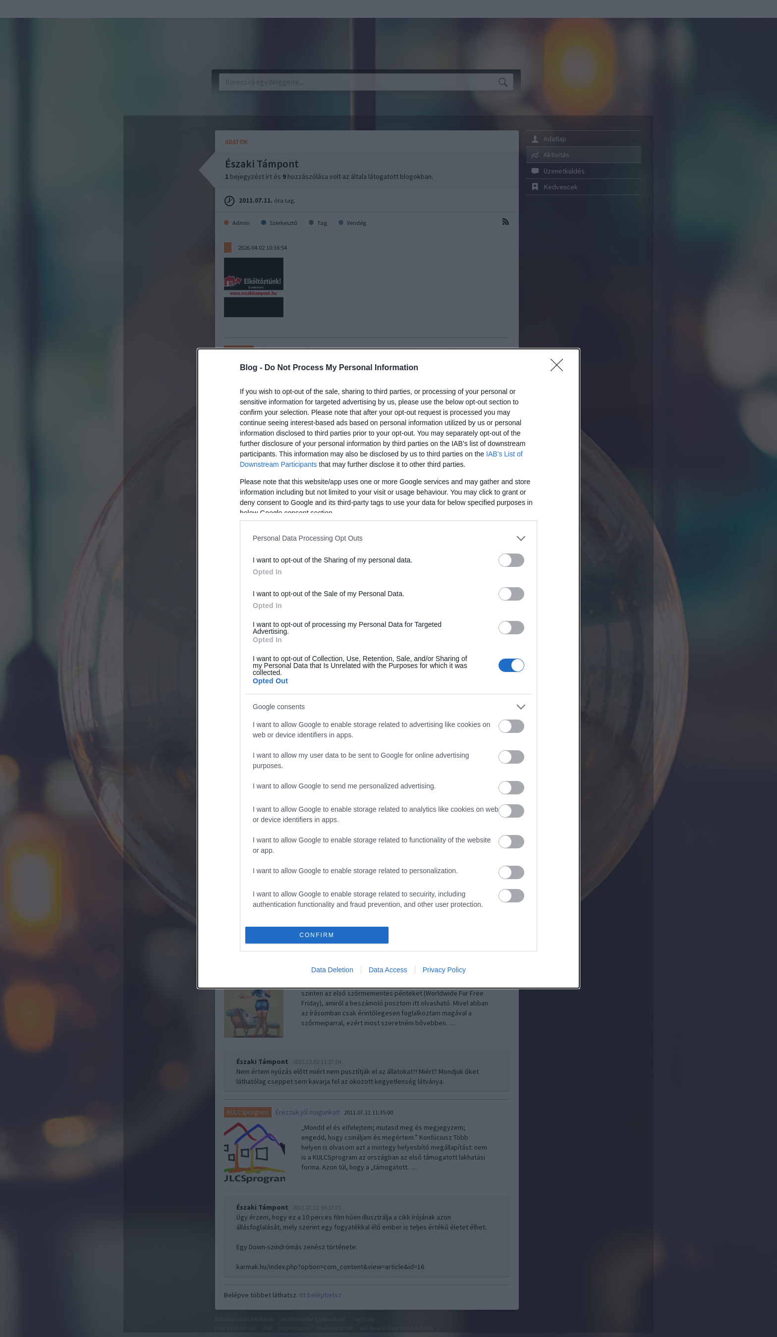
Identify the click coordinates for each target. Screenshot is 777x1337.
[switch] (511, 560)
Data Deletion (332, 970)
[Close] (560, 368)
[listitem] (388, 538)
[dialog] (388, 668)
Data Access (388, 970)
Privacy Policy (444, 970)
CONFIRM (316, 935)
